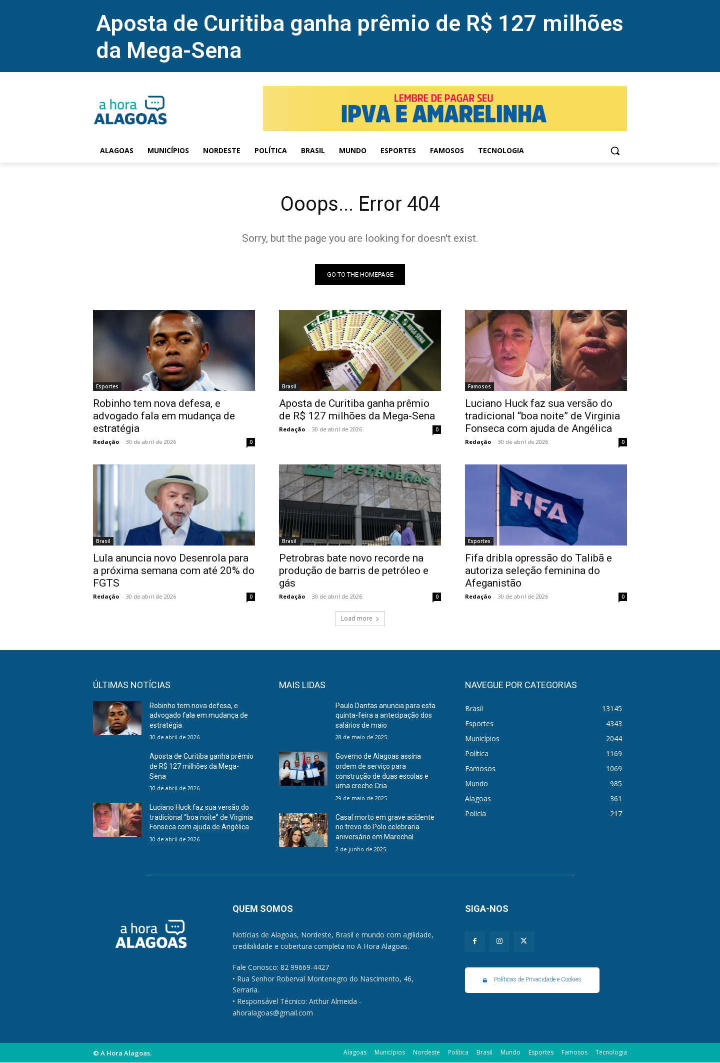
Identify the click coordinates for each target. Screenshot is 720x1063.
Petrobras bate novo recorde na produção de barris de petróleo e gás (353, 570)
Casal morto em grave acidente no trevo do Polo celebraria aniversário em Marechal (385, 827)
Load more (360, 618)
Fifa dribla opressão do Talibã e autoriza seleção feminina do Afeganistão (538, 570)
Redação (106, 441)
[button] (615, 151)
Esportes (107, 386)
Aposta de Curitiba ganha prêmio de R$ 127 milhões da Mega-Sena (357, 409)
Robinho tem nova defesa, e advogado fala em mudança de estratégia (164, 415)
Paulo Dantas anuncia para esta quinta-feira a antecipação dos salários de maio (386, 715)
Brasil (289, 386)
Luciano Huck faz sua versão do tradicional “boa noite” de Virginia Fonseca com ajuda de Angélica (542, 415)
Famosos (479, 386)
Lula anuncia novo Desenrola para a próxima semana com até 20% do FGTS (173, 570)
